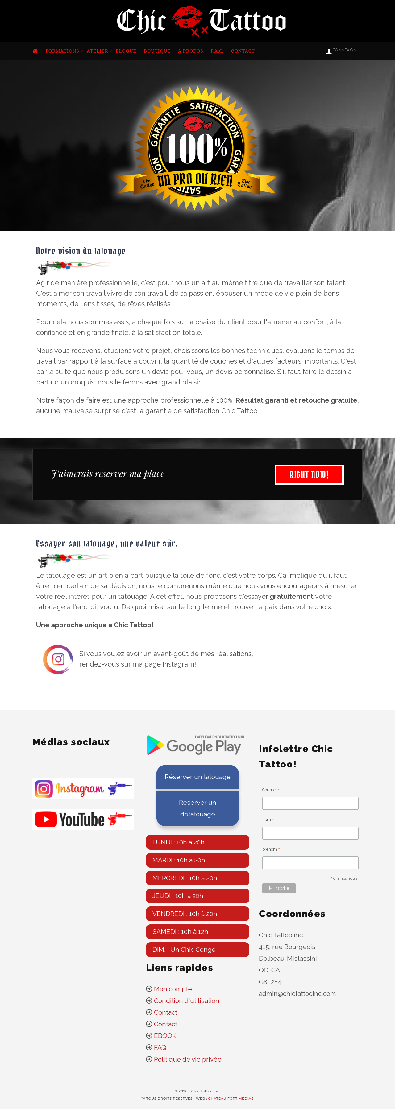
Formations (62, 51)
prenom (271, 850)
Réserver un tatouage (198, 777)
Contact (243, 51)
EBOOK (165, 1036)
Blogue (126, 51)
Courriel (271, 790)
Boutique (157, 51)
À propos (190, 51)
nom (268, 820)
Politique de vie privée (188, 1059)
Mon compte (172, 989)
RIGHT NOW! (306, 474)
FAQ (160, 1047)
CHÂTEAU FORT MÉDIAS (231, 1098)
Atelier (97, 51)
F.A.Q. (217, 51)
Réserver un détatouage (197, 808)
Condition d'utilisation (186, 1000)
